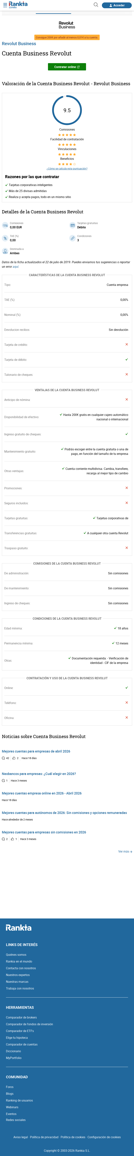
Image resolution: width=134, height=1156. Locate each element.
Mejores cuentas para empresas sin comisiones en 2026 (44, 832)
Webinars (12, 1107)
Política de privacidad (44, 1137)
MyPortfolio (13, 1058)
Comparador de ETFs (20, 1031)
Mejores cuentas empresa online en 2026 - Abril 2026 (42, 793)
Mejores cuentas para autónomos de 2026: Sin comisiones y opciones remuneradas (64, 812)
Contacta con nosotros (21, 968)
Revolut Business (19, 43)
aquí (15, 267)
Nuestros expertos (18, 975)
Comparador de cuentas (22, 1044)
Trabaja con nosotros (20, 988)
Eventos (11, 1114)
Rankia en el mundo (19, 961)
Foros (9, 1087)
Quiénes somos (16, 955)
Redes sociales (16, 1120)
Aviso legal (20, 1137)
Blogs (9, 1094)
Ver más (125, 851)
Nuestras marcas (17, 982)
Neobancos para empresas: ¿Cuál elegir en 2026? (39, 773)
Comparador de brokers (21, 1017)
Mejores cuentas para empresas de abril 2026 (36, 751)
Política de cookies (73, 1137)
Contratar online (67, 67)
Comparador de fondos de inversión (29, 1024)
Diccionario (13, 1051)
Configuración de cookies (104, 1137)
